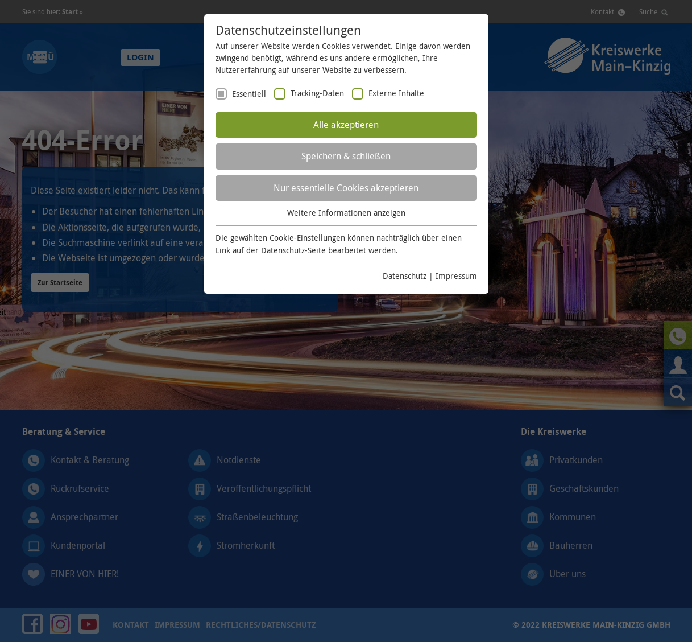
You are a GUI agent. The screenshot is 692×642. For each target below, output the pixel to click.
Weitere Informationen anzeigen (346, 212)
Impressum (456, 275)
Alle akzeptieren (346, 124)
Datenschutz (404, 275)
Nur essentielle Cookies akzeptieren (346, 188)
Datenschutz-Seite (293, 250)
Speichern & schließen (346, 156)
